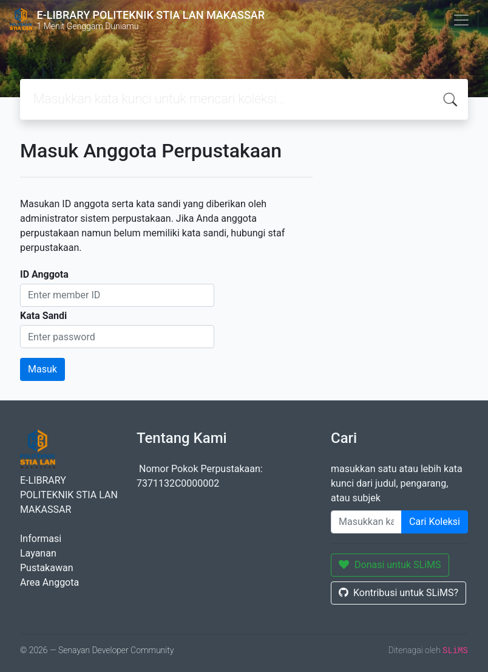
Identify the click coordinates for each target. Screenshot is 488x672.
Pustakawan (46, 568)
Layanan (38, 553)
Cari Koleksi (434, 521)
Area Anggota (49, 582)
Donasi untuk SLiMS (390, 565)
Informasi (40, 538)
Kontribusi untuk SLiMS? (398, 592)
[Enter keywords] (366, 521)
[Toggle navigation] (461, 20)
